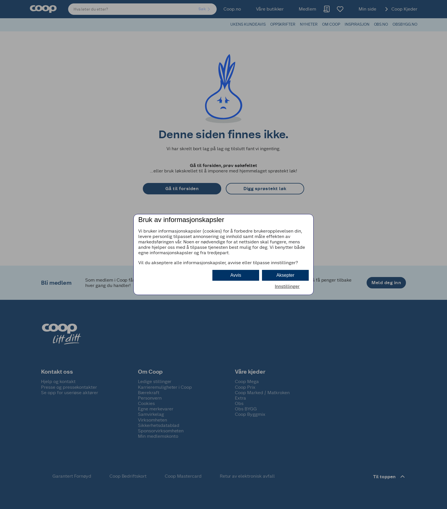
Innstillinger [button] (287, 286)
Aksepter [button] (285, 275)
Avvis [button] (235, 275)
